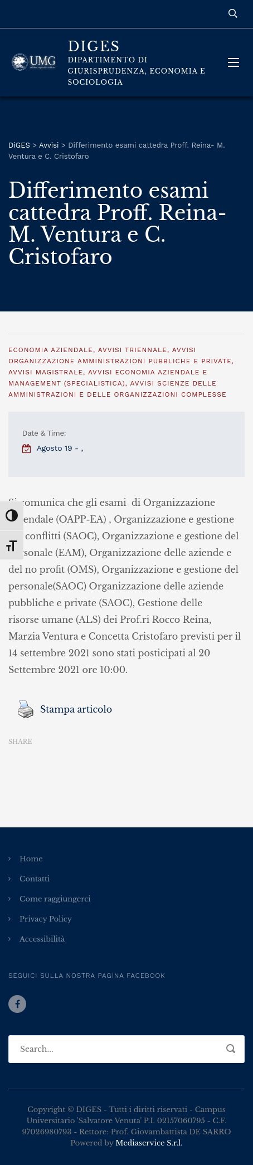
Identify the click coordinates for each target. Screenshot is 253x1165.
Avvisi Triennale (132, 350)
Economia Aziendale (50, 350)
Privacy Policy (46, 919)
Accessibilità (42, 939)
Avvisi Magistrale (45, 372)
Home (31, 859)
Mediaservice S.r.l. (148, 1143)
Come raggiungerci (55, 899)
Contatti (35, 879)
